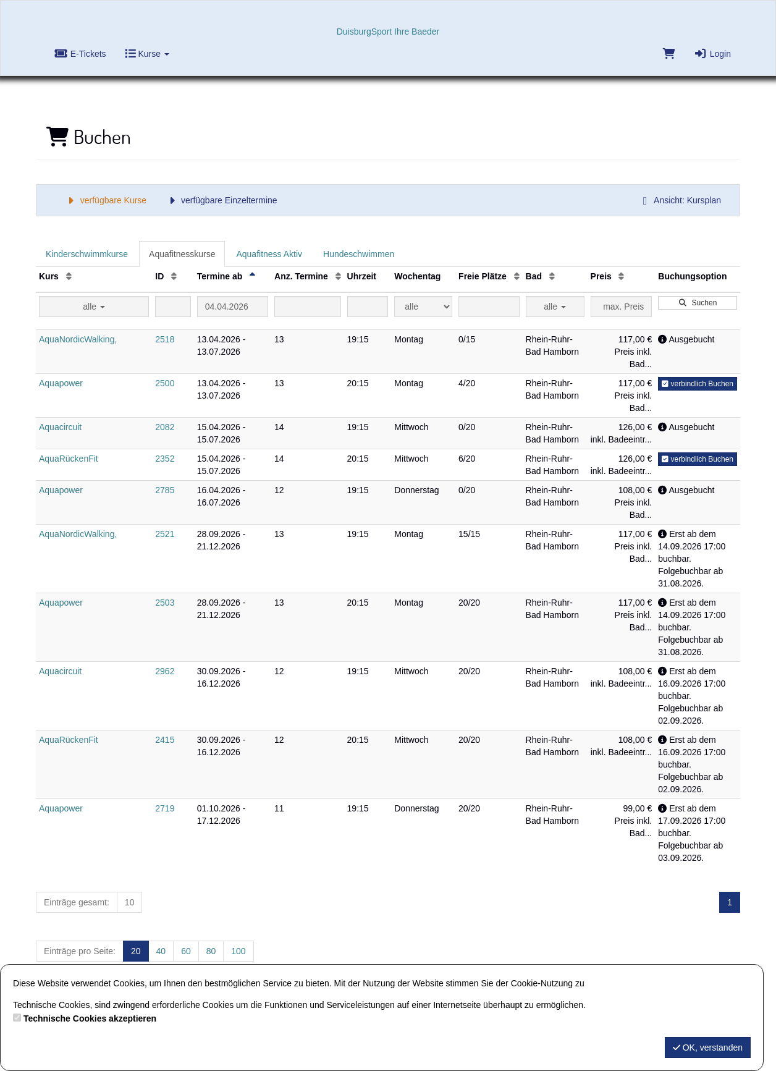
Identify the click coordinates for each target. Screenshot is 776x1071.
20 (136, 951)
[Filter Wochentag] (423, 306)
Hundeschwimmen (358, 254)
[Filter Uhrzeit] (368, 306)
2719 (164, 808)
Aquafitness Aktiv (269, 254)
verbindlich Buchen (697, 383)
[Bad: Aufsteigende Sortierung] (552, 276)
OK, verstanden (708, 1047)
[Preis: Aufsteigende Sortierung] (621, 276)
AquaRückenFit (68, 459)
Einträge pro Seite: (80, 951)
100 (238, 951)
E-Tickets (80, 54)
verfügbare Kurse (105, 200)
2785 (164, 490)
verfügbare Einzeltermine (221, 200)
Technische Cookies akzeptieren (89, 1018)
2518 (164, 339)
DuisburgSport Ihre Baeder (388, 31)
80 (211, 951)
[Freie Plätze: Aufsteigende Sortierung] (517, 276)
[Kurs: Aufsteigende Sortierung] (69, 276)
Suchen (697, 302)
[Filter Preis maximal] (621, 306)
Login (712, 54)
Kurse (147, 54)
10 (130, 902)
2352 (164, 459)
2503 (164, 602)
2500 (164, 383)
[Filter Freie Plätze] (488, 306)
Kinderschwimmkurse (87, 254)
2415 (164, 740)
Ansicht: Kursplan (679, 200)
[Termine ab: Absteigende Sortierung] (252, 276)
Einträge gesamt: (76, 902)
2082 (164, 427)
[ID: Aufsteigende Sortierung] (174, 276)
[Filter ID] (172, 306)
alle (94, 306)
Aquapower (61, 383)
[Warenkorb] (668, 56)
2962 (164, 671)
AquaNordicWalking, (78, 339)
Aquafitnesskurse (182, 254)
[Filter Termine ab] (232, 306)
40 (161, 951)
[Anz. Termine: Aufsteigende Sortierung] (338, 276)
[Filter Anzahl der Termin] (307, 306)
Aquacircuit (60, 427)
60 (186, 951)
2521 (164, 534)
